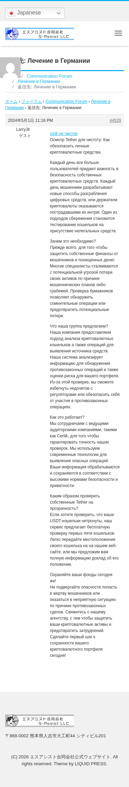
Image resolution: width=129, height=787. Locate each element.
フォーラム (31, 101)
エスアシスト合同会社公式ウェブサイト (70, 756)
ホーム (11, 101)
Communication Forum (66, 101)
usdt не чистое (63, 133)
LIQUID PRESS (90, 763)
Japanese (24, 13)
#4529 (115, 120)
